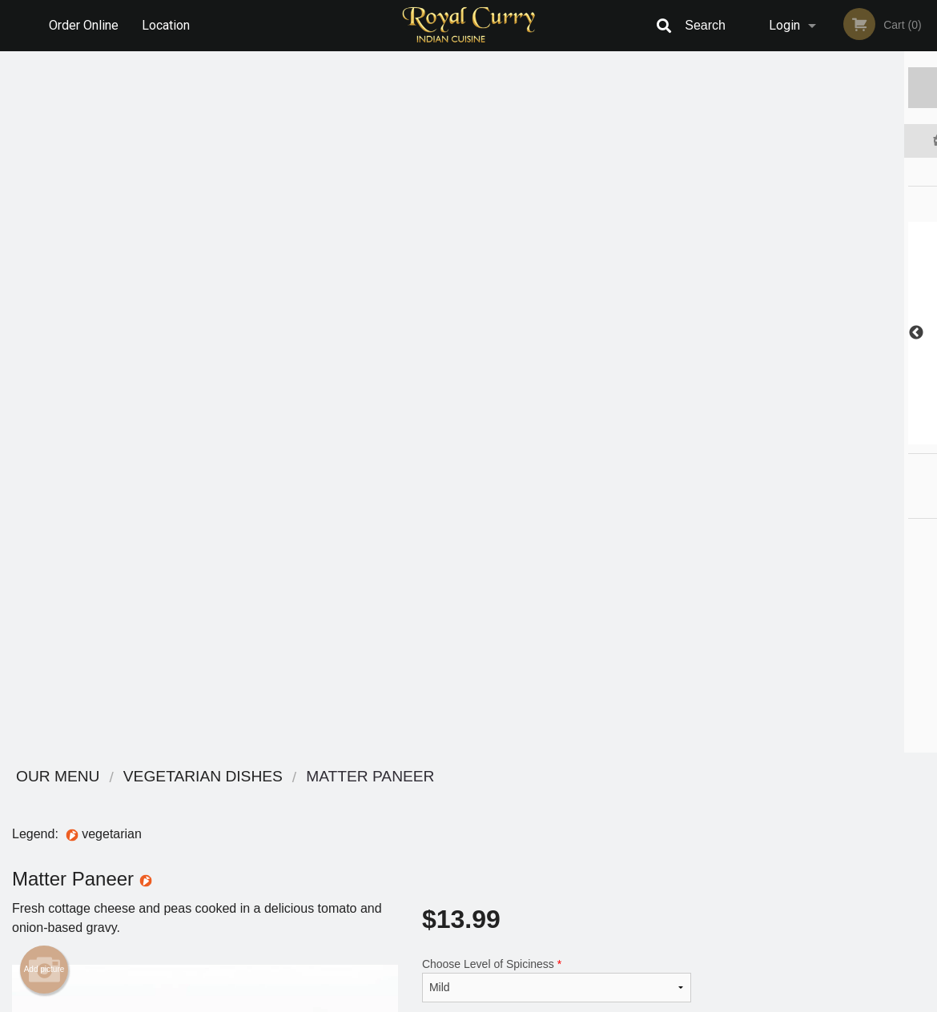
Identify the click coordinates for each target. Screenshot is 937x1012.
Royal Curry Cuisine (153, 777)
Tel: (722, 837)
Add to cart (572, 413)
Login (784, 25)
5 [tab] (856, 436)
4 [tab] (832, 436)
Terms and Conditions (596, 818)
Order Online (84, 25)
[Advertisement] (351, 701)
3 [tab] (808, 436)
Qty (462, 407)
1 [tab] (760, 436)
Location (166, 25)
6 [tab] (880, 436)
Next (925, 333)
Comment (556, 343)
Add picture (44, 268)
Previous (715, 333)
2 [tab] (784, 436)
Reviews (566, 798)
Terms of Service (495, 1000)
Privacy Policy (579, 837)
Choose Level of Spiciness (556, 278)
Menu (427, 798)
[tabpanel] (820, 333)
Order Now (820, 87)
